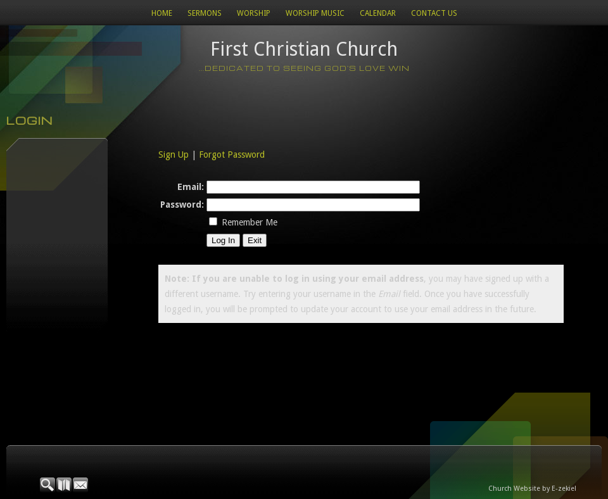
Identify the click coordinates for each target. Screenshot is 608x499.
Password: (182, 204)
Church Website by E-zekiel (532, 488)
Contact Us (434, 13)
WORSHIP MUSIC (315, 13)
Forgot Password (232, 154)
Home (161, 13)
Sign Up (173, 154)
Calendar (378, 13)
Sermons (204, 13)
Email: (190, 187)
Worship (253, 13)
